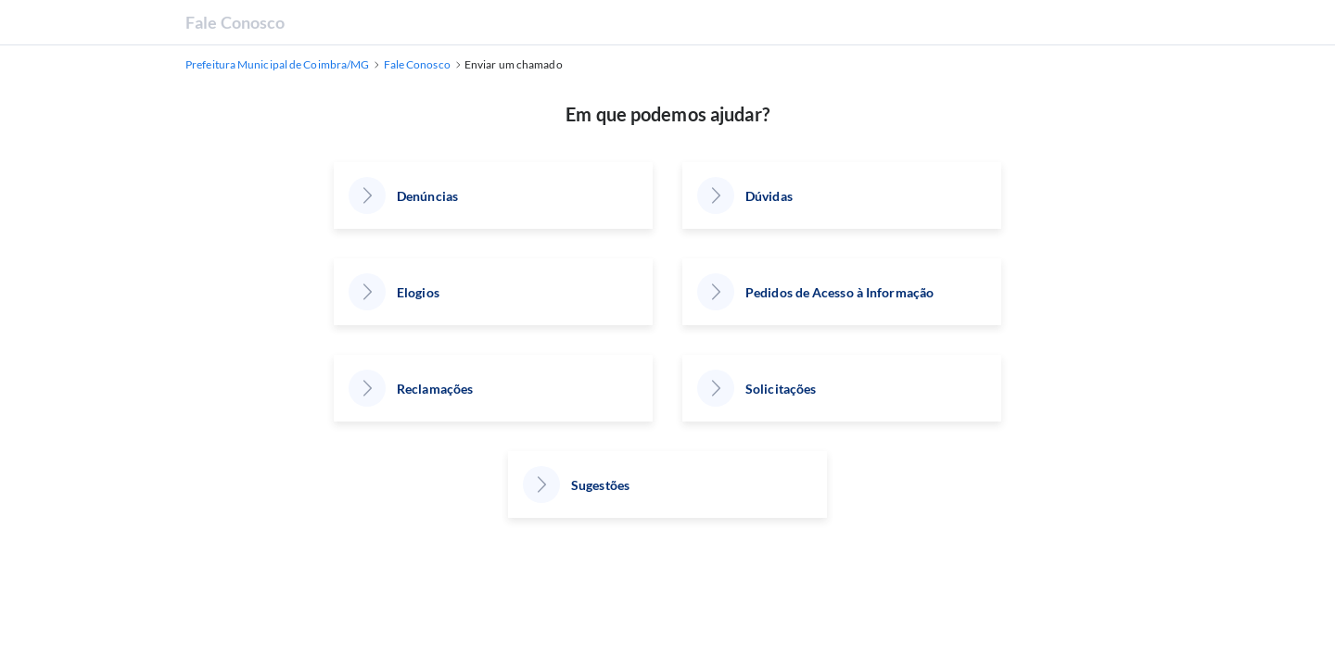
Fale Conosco (235, 22)
